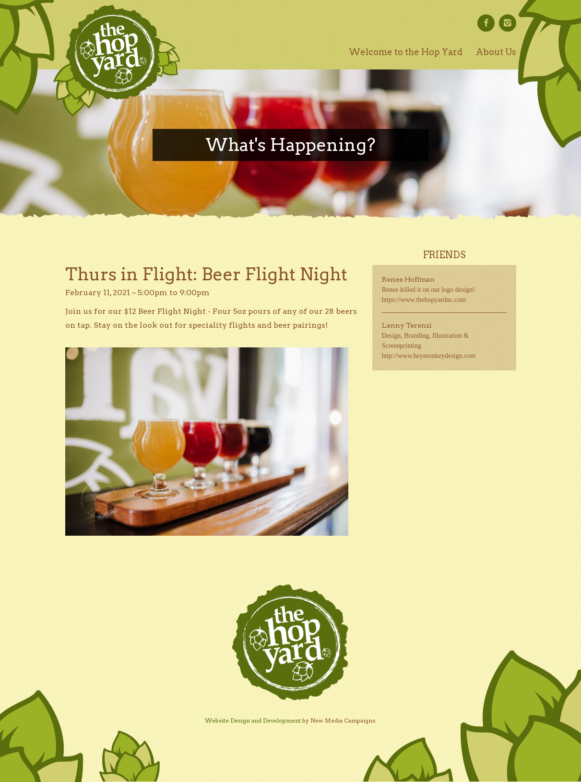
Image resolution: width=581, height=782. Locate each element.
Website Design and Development (253, 720)
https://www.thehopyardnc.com (424, 299)
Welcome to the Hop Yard (405, 52)
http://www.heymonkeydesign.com (429, 355)
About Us (496, 52)
